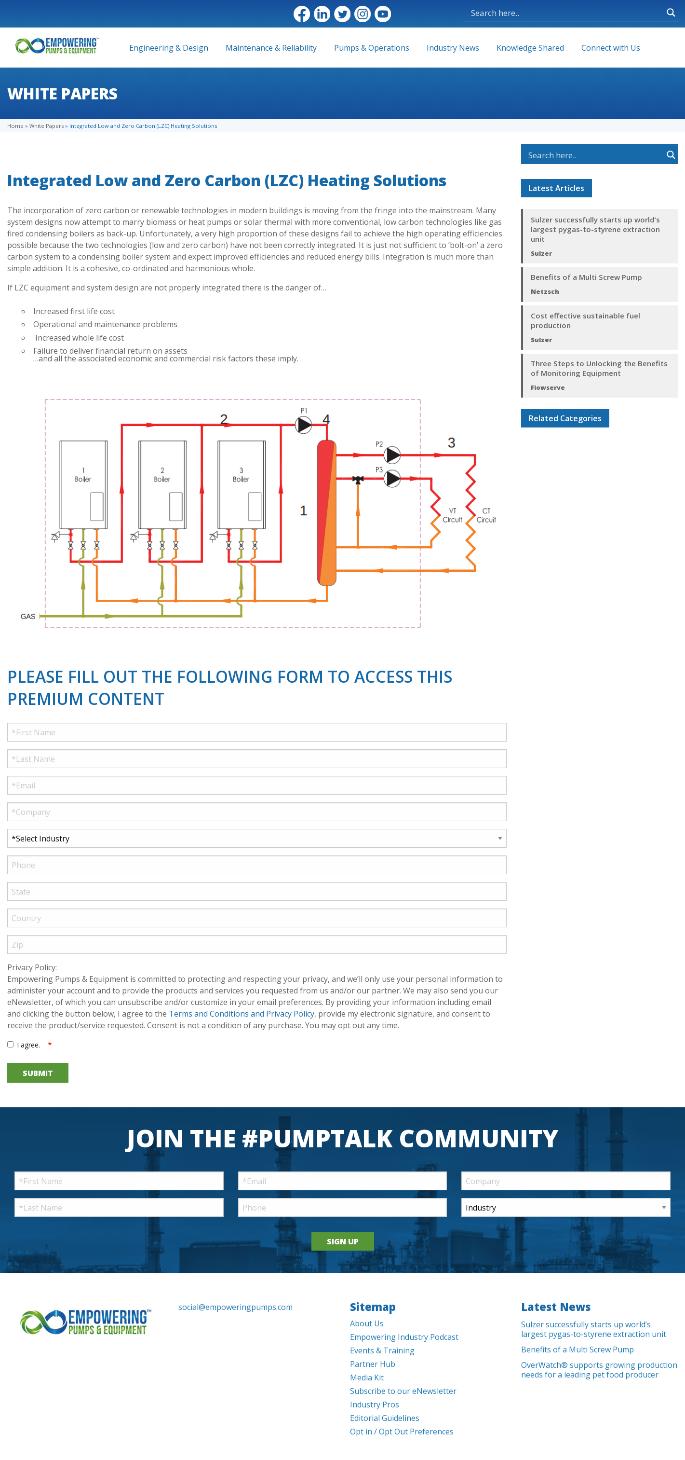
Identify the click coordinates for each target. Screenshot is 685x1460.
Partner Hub (372, 1364)
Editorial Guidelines (384, 1418)
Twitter (342, 14)
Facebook (302, 14)
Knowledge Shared (530, 47)
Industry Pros (374, 1404)
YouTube (383, 14)
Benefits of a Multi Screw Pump (586, 277)
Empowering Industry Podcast (404, 1337)
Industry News (453, 47)
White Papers (46, 125)
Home (15, 125)
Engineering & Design (168, 47)
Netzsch (545, 291)
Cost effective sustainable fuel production (585, 320)
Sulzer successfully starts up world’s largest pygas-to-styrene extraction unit (595, 229)
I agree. (28, 1044)
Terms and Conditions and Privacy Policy (241, 1013)
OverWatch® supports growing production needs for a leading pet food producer (599, 1370)
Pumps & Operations (371, 47)
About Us (367, 1323)
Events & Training (382, 1350)
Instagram (362, 14)
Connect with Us (610, 47)
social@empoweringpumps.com (235, 1307)
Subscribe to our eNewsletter (403, 1391)
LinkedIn (322, 14)
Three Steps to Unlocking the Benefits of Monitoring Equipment (599, 368)
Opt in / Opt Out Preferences (402, 1431)
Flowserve (548, 387)
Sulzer (541, 253)
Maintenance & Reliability (271, 47)
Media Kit (367, 1377)
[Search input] (519, 12)
